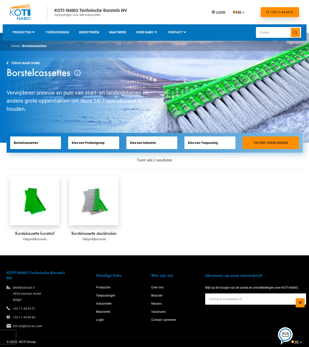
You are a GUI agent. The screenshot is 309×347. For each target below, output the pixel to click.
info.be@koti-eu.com (27, 326)
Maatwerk (117, 32)
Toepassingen (57, 32)
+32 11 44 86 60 (24, 317)
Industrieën (89, 32)
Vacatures (158, 311)
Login (220, 12)
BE (237, 12)
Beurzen (157, 295)
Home (15, 46)
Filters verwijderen (271, 143)
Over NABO (144, 32)
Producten (22, 32)
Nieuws (156, 303)
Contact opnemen (163, 320)
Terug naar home (25, 63)
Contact (175, 32)
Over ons (157, 287)
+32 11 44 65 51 (280, 12)
